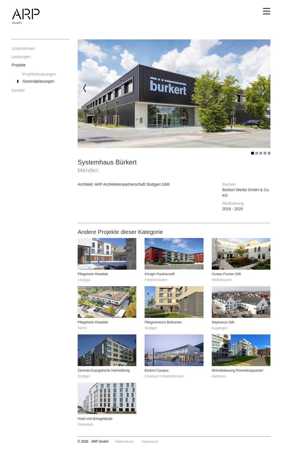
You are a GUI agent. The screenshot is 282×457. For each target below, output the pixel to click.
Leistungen (21, 57)
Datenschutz (124, 442)
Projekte (19, 65)
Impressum (150, 442)
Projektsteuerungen (39, 74)
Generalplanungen (38, 81)
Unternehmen (23, 48)
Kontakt (18, 90)
